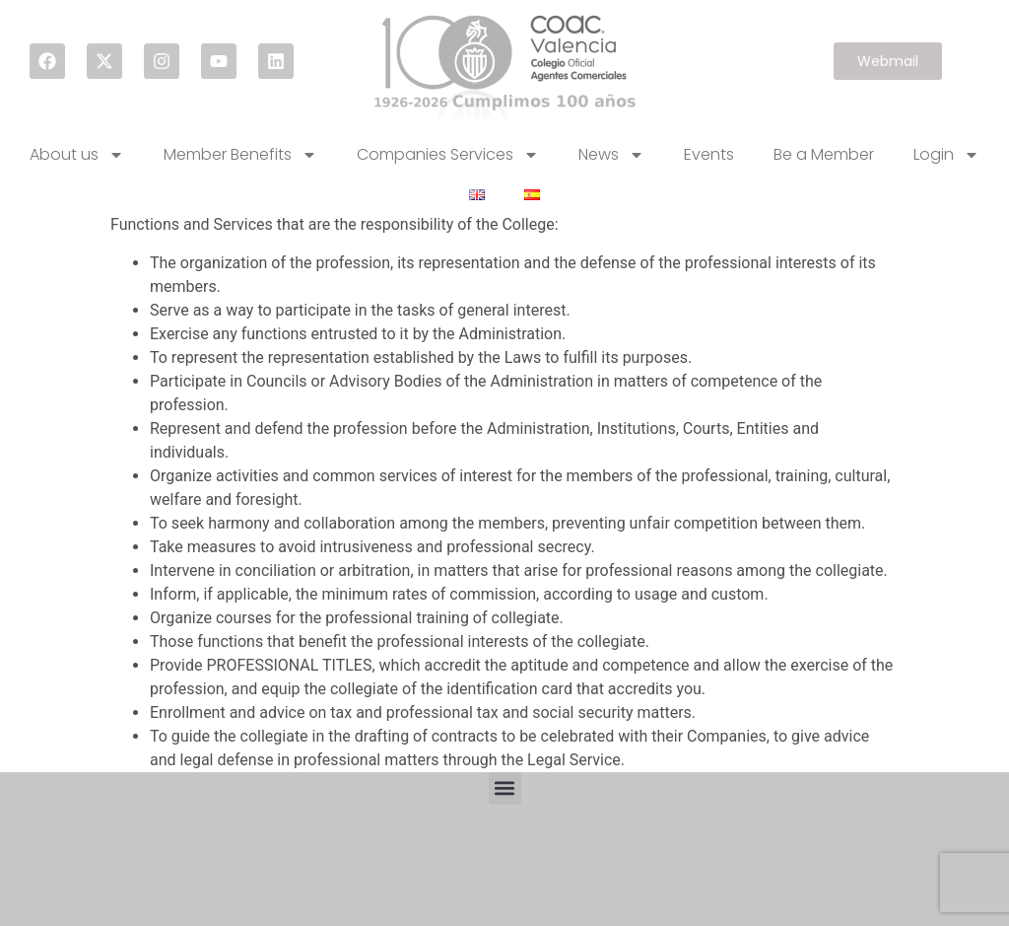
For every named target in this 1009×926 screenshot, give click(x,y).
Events (709, 154)
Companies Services (448, 155)
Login (946, 155)
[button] (505, 788)
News (611, 155)
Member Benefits (240, 155)
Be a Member (824, 154)
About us (77, 155)
